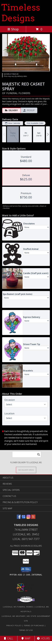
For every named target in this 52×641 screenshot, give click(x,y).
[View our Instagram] (28, 518)
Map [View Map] (26, 638)
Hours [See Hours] (43, 638)
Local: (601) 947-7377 (26, 539)
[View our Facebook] (19, 518)
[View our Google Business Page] (24, 518)
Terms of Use (26, 630)
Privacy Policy (14, 625)
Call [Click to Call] (8, 638)
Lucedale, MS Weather (13, 616)
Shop (13, 29)
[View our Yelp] (33, 518)
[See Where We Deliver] (26, 470)
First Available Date (35, 123)
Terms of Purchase (34, 625)
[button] (26, 569)
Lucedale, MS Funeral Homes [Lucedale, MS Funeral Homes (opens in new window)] (18, 607)
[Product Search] (26, 454)
